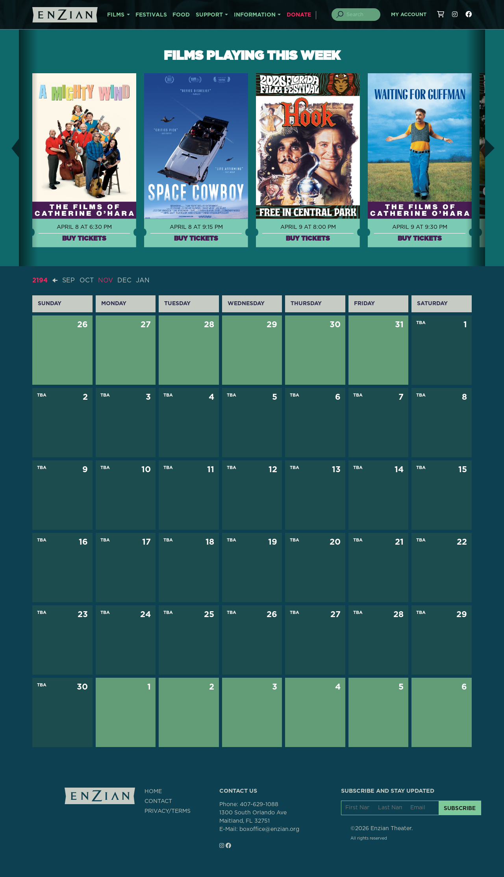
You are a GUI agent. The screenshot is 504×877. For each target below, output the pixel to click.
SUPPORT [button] (209, 15)
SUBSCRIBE (460, 808)
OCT (87, 280)
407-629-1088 (259, 804)
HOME (153, 791)
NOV (105, 280)
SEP (68, 280)
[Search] (361, 14)
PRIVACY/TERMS (168, 811)
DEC (124, 280)
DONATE (299, 15)
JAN (143, 280)
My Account (408, 14)
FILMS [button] (115, 15)
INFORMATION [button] (255, 15)
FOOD (181, 15)
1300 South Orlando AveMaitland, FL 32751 (253, 817)
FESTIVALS (151, 15)
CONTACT (158, 801)
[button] (9, 148)
